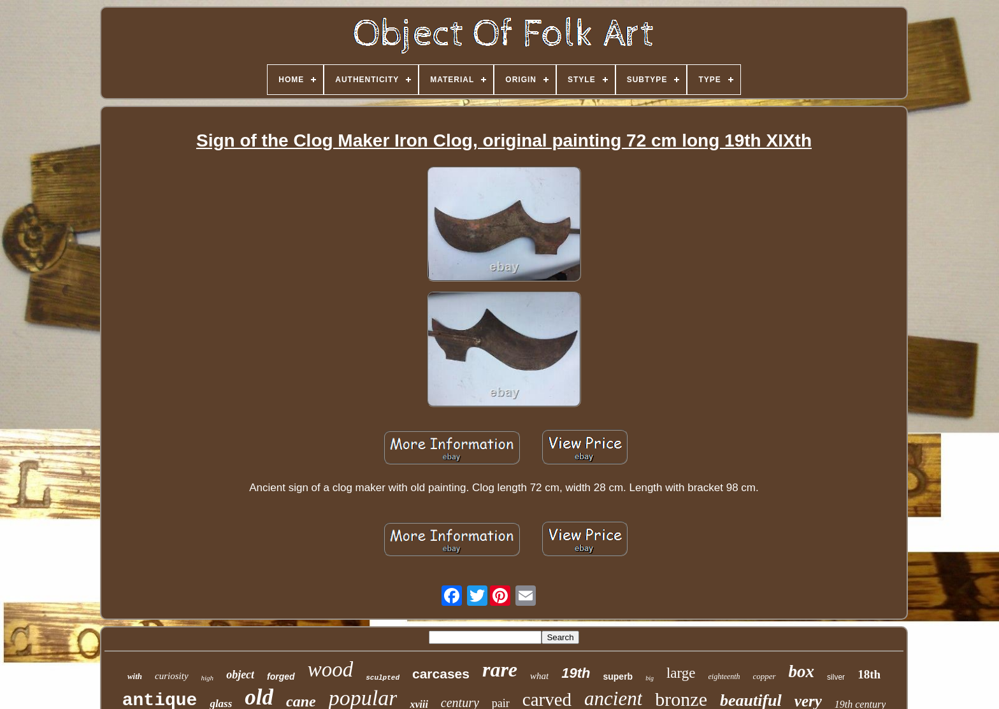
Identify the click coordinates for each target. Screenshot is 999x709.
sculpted (382, 678)
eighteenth (724, 676)
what (539, 676)
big (649, 678)
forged (281, 676)
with (134, 676)
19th (575, 673)
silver (836, 677)
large (681, 673)
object (240, 674)
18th (869, 674)
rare (499, 669)
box (802, 671)
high (207, 678)
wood (331, 669)
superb (618, 676)
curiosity (172, 676)
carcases (441, 673)
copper (764, 676)
